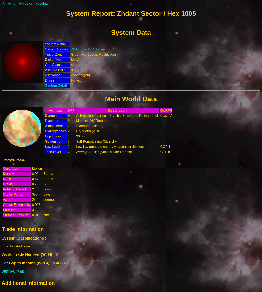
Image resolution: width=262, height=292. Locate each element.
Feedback (42, 3)
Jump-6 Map (13, 271)
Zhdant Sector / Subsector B (92, 49)
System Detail (56, 85)
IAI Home (9, 3)
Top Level (25, 3)
